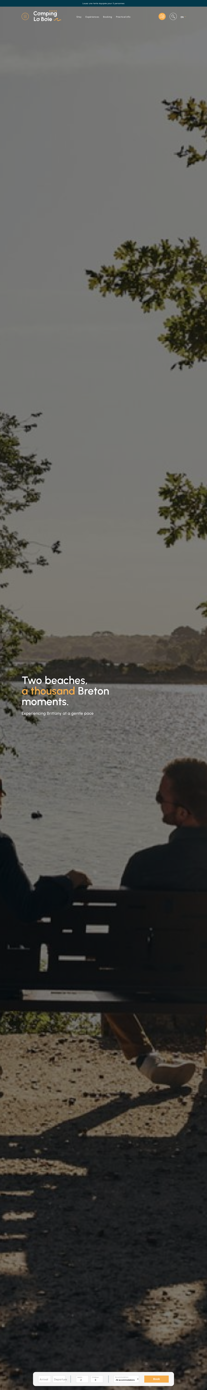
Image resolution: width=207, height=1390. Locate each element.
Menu (25, 16)
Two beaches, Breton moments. (65, 691)
